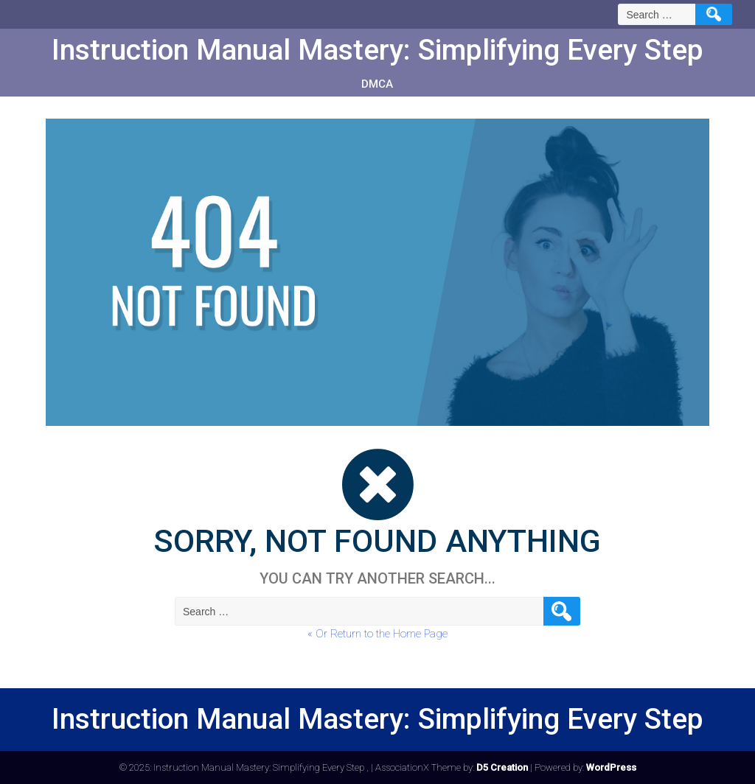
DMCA (377, 84)
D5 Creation (502, 767)
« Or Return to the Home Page (377, 633)
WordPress (611, 767)
